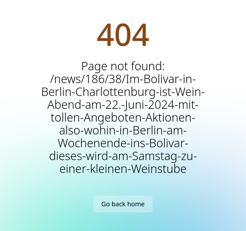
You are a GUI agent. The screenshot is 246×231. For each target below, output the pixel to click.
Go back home (122, 204)
